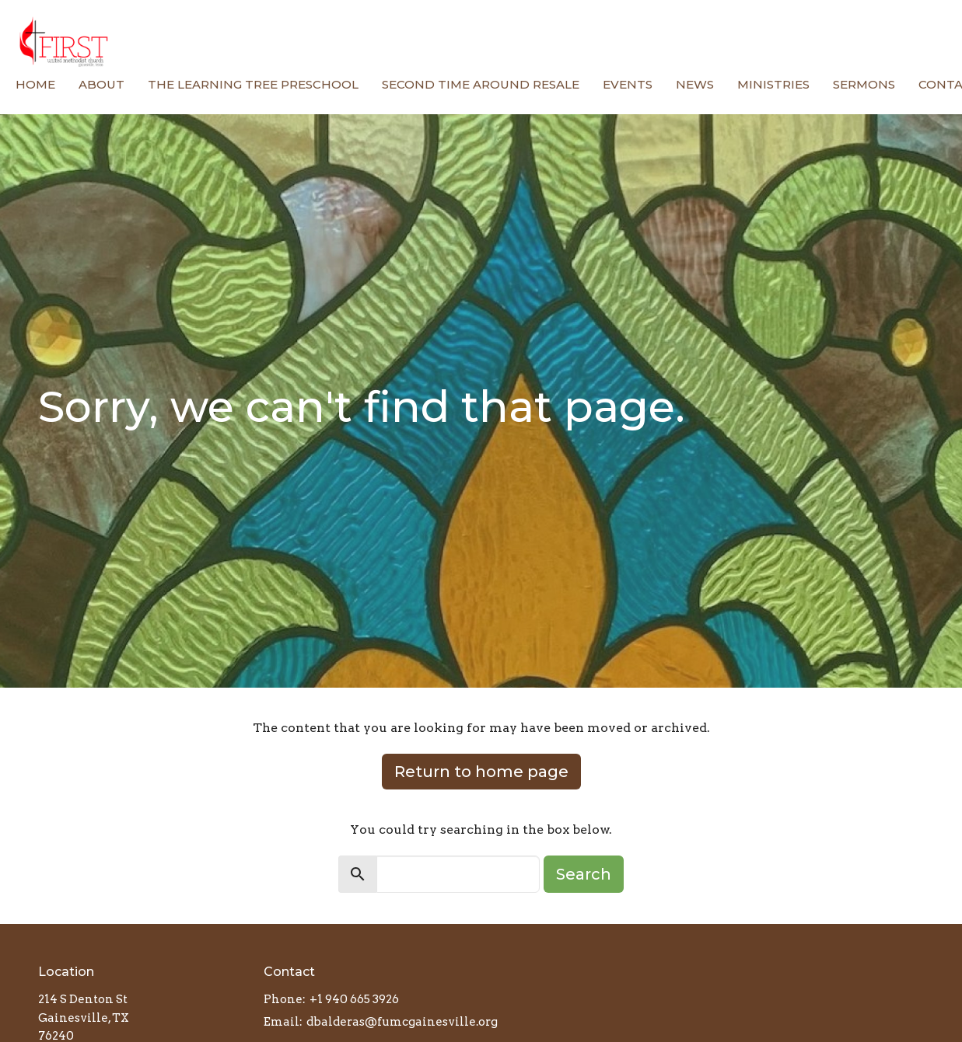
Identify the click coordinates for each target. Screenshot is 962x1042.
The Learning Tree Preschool (253, 84)
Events (627, 84)
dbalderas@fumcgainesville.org (402, 1022)
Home (35, 84)
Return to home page (481, 771)
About (101, 84)
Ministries (773, 84)
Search (583, 874)
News (695, 84)
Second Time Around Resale (480, 84)
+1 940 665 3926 (354, 999)
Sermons (864, 84)
